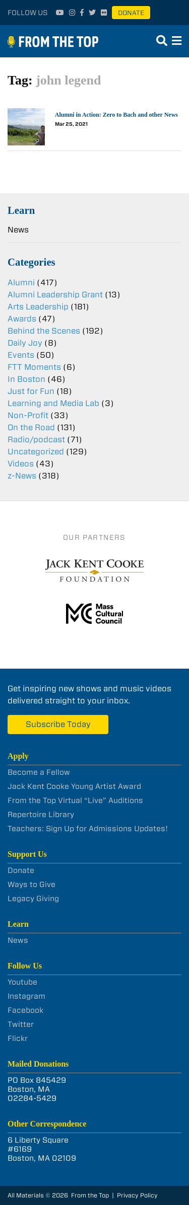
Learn (21, 210)
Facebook (25, 1010)
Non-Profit (28, 415)
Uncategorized (36, 451)
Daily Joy (25, 343)
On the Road (31, 427)
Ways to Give (31, 884)
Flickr (18, 1038)
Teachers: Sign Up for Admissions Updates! (88, 828)
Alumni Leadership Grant (55, 294)
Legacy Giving (33, 898)
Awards (22, 319)
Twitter (21, 1024)
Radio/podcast (36, 439)
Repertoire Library (41, 814)
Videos (21, 463)
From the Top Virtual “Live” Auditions (75, 800)
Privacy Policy (137, 1195)
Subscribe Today (58, 724)
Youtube (22, 982)
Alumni (21, 282)
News (18, 229)
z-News (22, 475)
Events (21, 355)
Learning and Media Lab (53, 403)
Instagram (26, 996)
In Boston (26, 379)
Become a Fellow (39, 772)
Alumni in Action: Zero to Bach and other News (116, 114)
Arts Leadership (38, 306)
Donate (131, 13)
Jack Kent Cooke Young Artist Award (74, 786)
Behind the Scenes (44, 331)
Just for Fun (31, 391)
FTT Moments (34, 367)
